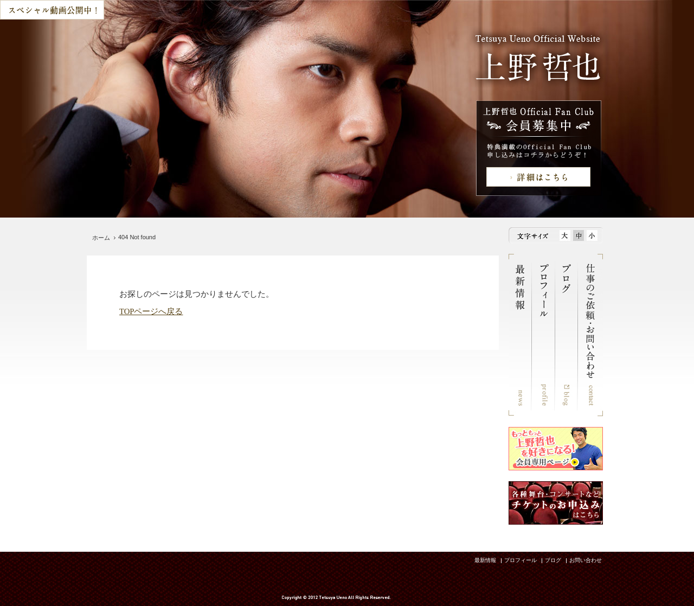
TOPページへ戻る (151, 311)
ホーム (101, 237)
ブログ (553, 560)
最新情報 (485, 560)
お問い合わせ (585, 560)
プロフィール (520, 560)
